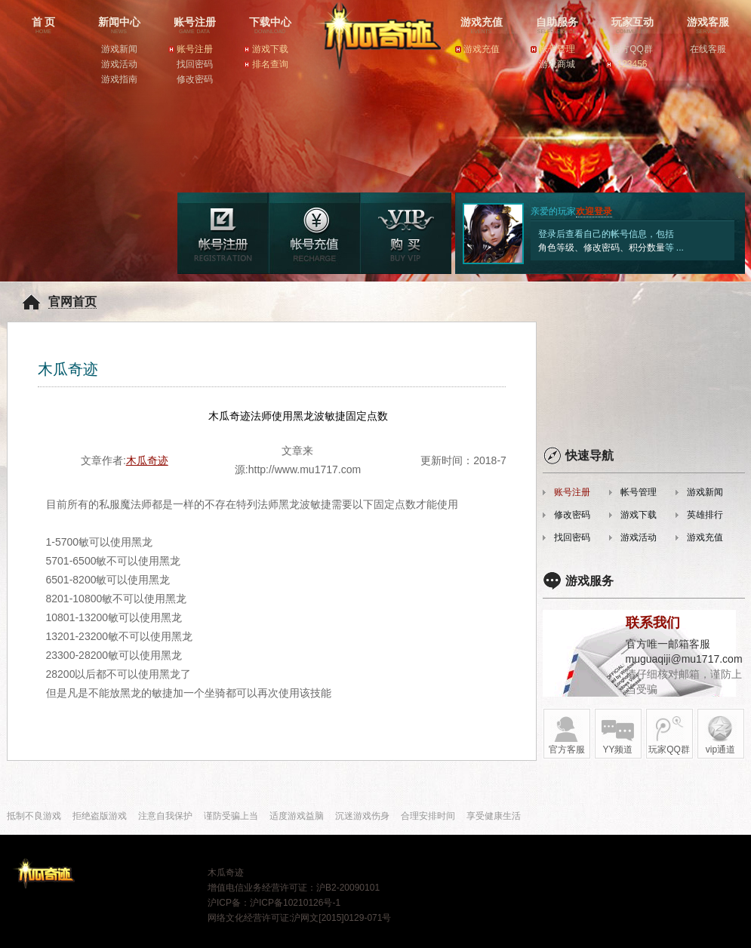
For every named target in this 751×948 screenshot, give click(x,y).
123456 (632, 64)
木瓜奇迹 (372, 56)
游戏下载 (270, 49)
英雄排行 (705, 514)
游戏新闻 (119, 49)
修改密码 (195, 79)
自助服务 (557, 27)
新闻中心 (119, 27)
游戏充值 (481, 27)
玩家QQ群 (669, 735)
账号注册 (194, 27)
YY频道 (618, 735)
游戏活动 (119, 64)
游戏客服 (708, 27)
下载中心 (270, 27)
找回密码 (195, 64)
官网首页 (72, 301)
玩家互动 (632, 27)
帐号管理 (557, 49)
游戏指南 (119, 79)
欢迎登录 (594, 211)
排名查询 (270, 64)
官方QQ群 (632, 49)
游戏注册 (223, 233)
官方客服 (567, 735)
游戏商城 (557, 64)
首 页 (43, 27)
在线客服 (708, 49)
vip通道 (720, 735)
